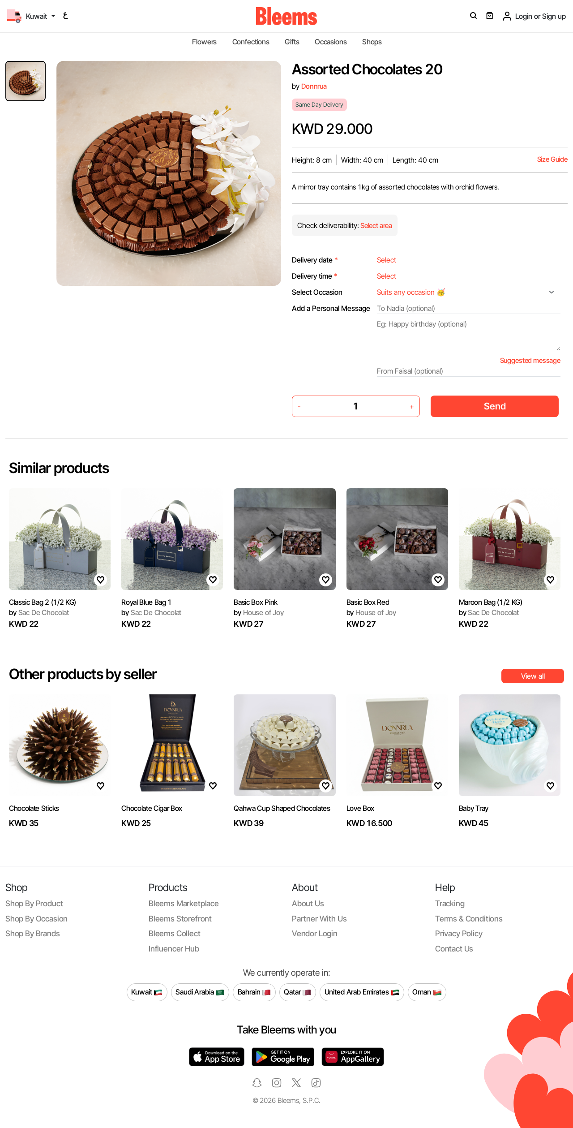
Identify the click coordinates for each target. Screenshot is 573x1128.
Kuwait (146, 992)
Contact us (454, 948)
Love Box (360, 808)
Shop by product (34, 903)
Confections (250, 41)
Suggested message (530, 360)
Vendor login (315, 933)
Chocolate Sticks (34, 808)
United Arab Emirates (362, 992)
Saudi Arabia (199, 992)
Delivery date (315, 259)
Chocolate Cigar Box (151, 808)
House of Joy (259, 612)
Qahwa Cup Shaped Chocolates (282, 808)
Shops (372, 41)
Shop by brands (32, 933)
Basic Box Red (367, 602)
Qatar (297, 992)
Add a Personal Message (331, 308)
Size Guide (552, 159)
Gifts (292, 41)
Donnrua (314, 86)
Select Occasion (317, 292)
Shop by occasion (36, 918)
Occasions (331, 41)
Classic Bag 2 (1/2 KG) (42, 602)
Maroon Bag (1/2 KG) (490, 602)
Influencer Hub (174, 948)
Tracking (450, 903)
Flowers (204, 41)
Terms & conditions (469, 918)
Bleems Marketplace (184, 903)
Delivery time (315, 275)
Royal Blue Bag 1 (146, 602)
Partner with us (319, 918)
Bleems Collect (175, 933)
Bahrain (254, 992)
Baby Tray (473, 808)
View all (533, 676)
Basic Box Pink (256, 602)
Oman (426, 992)
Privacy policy (459, 933)
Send (495, 406)
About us (308, 903)
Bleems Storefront (180, 918)
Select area (375, 225)
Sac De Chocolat (39, 612)
